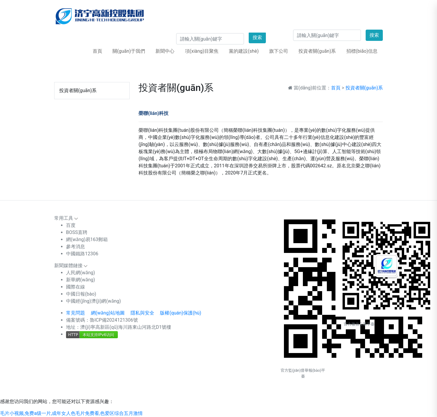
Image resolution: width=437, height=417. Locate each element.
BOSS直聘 (76, 232)
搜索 (374, 35)
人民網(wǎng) (80, 272)
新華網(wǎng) (80, 280)
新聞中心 (164, 51)
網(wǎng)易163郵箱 (87, 239)
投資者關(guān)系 (317, 51)
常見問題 (75, 313)
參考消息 (75, 246)
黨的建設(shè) (244, 51)
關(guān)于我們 (129, 51)
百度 (70, 225)
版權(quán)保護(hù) (180, 313)
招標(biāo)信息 (362, 51)
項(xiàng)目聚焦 (201, 51)
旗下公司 (278, 51)
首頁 (97, 51)
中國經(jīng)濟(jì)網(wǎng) (93, 301)
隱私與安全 (142, 313)
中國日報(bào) (81, 294)
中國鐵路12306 (82, 253)
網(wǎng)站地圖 (108, 313)
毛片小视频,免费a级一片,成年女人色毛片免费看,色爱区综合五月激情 (71, 413)
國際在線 (75, 287)
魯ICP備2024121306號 (114, 320)
